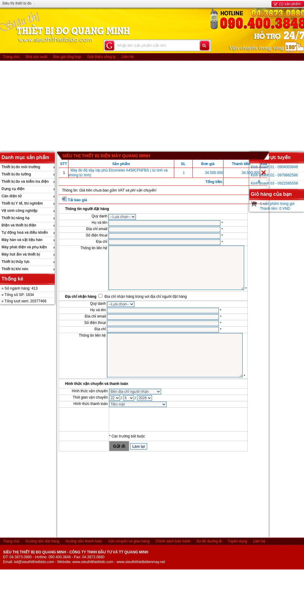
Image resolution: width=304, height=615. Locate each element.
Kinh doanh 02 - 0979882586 (274, 175)
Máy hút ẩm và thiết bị (21, 254)
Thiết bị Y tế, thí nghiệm (22, 203)
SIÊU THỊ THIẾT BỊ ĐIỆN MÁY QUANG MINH (106, 155)
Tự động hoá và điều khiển (25, 232)
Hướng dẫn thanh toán (83, 541)
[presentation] (155, 419)
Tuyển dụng (237, 541)
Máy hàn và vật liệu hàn (22, 240)
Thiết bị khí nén (15, 269)
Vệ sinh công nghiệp (19, 211)
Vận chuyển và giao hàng (129, 541)
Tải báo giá (77, 200)
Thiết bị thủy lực (15, 262)
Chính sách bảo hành (173, 541)
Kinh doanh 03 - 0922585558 (274, 183)
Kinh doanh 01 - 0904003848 (274, 167)
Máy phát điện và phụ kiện (24, 247)
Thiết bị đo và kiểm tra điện (25, 181)
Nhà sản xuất (36, 57)
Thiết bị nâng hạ (15, 218)
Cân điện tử (12, 196)
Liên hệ (128, 57)
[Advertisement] (152, 106)
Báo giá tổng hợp (67, 57)
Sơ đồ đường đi (209, 541)
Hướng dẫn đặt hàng (42, 541)
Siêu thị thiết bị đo (16, 3)
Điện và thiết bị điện (19, 225)
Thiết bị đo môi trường (21, 167)
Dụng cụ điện (13, 189)
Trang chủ (11, 57)
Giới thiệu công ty (101, 57)
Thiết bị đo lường (16, 174)
